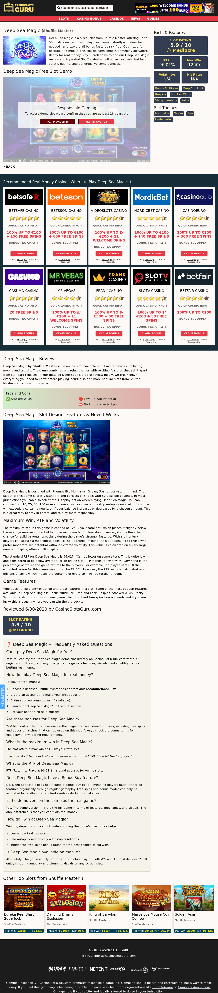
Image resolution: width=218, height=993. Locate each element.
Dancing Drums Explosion (60, 916)
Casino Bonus (89, 18)
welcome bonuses (99, 726)
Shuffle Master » (14, 924)
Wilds (185, 100)
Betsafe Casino (24, 211)
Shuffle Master (57, 31)
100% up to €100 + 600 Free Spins (66, 234)
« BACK (9, 166)
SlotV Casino (151, 291)
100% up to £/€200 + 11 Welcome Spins (109, 237)
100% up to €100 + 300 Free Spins (194, 234)
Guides (153, 18)
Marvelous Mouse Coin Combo (151, 916)
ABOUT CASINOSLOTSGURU (109, 950)
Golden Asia (184, 914)
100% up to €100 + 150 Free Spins (23, 234)
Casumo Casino (23, 291)
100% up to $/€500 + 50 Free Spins (109, 316)
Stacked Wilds (181, 94)
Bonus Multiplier (166, 88)
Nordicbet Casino (151, 211)
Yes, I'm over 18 (96, 121)
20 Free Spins (24, 312)
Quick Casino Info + (24, 225)
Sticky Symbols (166, 100)
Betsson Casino (66, 211)
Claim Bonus (24, 253)
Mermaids (162, 113)
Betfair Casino (194, 291)
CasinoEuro (194, 211)
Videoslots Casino (109, 211)
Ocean (178, 113)
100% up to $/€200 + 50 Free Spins (151, 316)
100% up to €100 (194, 312)
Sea (190, 113)
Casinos (117, 18)
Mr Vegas (66, 291)
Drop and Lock (193, 88)
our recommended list (97, 689)
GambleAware (162, 987)
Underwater (163, 119)
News (135, 18)
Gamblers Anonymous (194, 987)
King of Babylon (102, 914)
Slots (64, 18)
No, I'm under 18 (57, 121)
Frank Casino (109, 291)
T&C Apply (22, 259)
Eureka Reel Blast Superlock (19, 916)
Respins (160, 94)
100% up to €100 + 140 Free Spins (151, 234)
